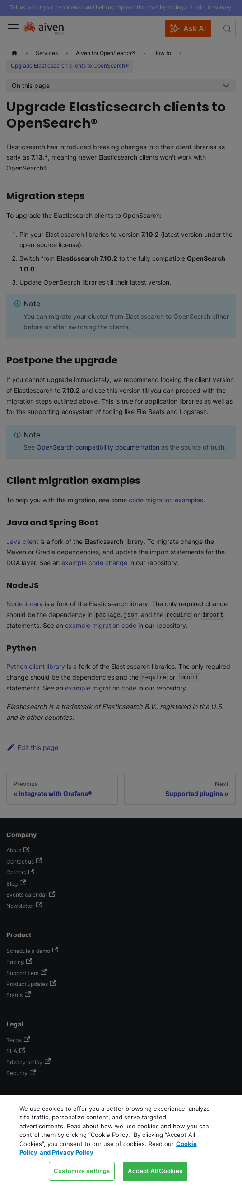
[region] (121, 1141)
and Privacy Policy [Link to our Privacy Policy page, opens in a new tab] (66, 1152)
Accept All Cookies (155, 1170)
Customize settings (82, 1170)
